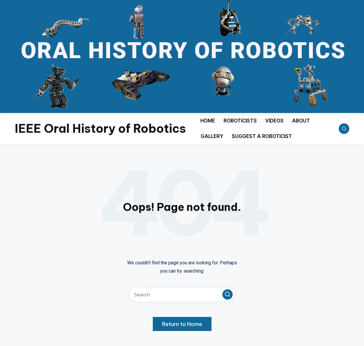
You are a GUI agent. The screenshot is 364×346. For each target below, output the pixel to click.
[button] (227, 294)
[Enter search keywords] (182, 294)
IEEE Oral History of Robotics (100, 128)
